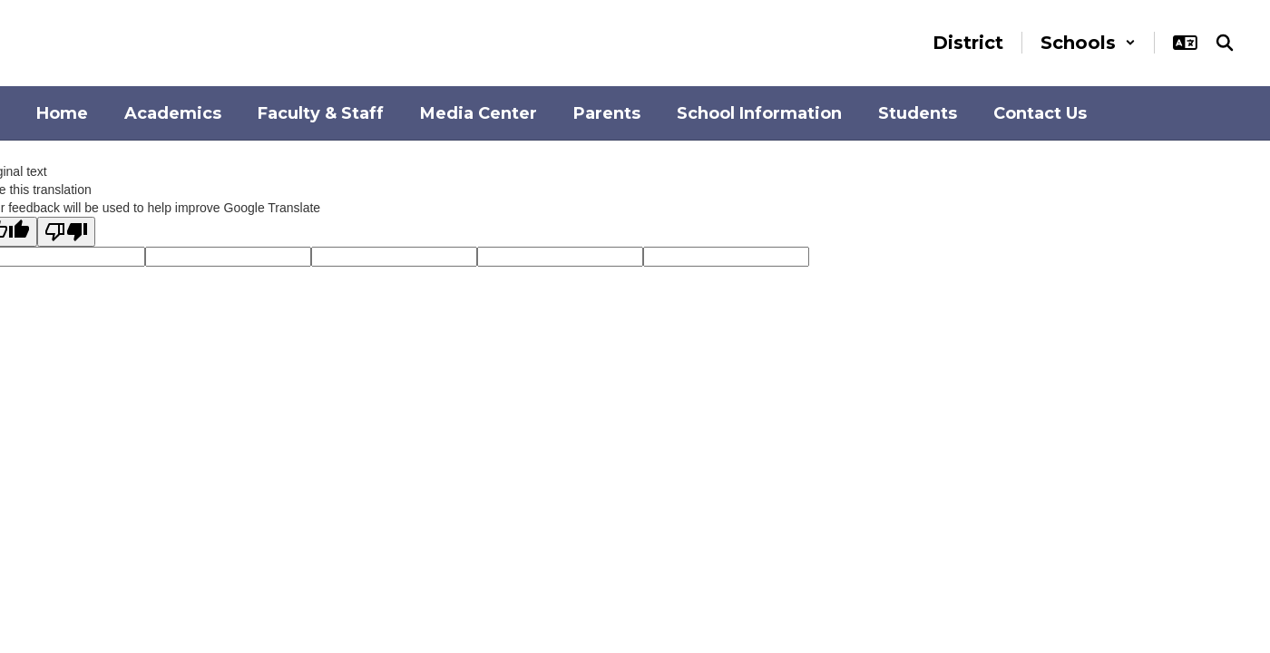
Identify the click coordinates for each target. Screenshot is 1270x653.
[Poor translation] (66, 232)
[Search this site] (1225, 43)
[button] (1088, 43)
